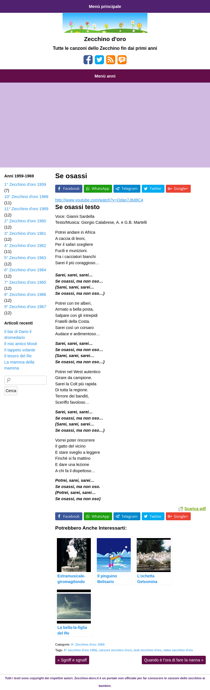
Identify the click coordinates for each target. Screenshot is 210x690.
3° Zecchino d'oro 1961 (25, 233)
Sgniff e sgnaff (72, 660)
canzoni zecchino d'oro (115, 650)
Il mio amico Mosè (20, 343)
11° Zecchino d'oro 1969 (26, 209)
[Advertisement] (105, 125)
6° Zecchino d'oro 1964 (25, 270)
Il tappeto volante (19, 350)
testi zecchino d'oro (147, 650)
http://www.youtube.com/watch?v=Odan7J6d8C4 (99, 200)
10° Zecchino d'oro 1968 (26, 196)
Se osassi (71, 176)
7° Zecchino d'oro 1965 (25, 282)
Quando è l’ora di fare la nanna (173, 660)
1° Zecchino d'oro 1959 (25, 184)
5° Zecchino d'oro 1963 (25, 257)
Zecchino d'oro (105, 39)
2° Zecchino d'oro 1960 (25, 221)
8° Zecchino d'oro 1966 (87, 644)
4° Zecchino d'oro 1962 (25, 245)
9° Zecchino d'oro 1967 (25, 306)
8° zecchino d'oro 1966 (80, 650)
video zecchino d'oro (178, 650)
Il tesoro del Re (18, 356)
